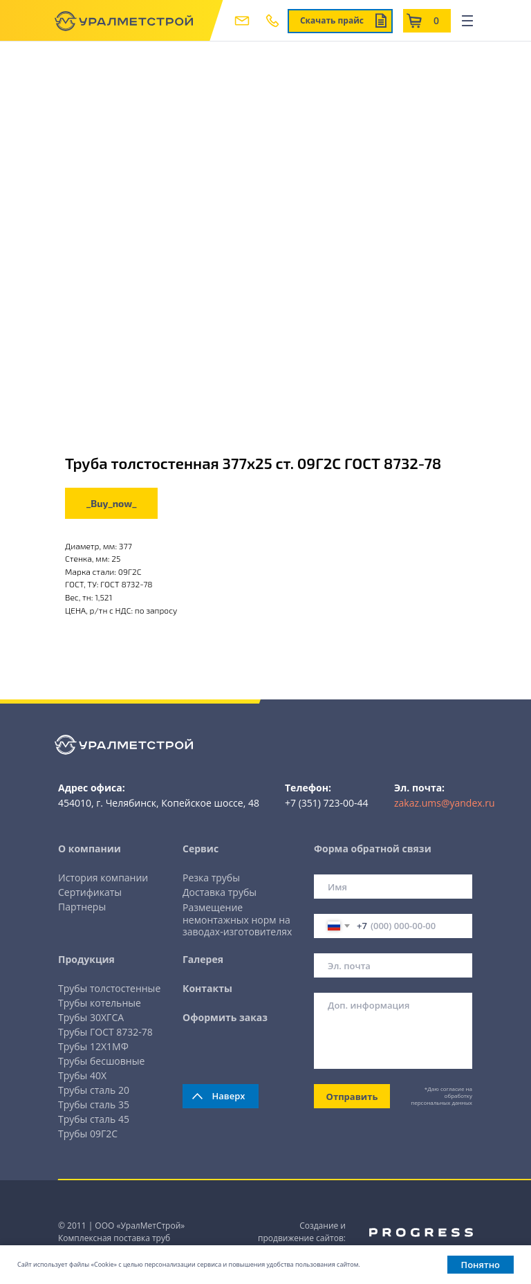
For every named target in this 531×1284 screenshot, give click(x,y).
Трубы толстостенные (109, 988)
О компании (89, 848)
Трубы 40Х (82, 1075)
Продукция (86, 959)
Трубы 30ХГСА (91, 1017)
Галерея (203, 959)
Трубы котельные (99, 1002)
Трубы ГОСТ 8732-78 (105, 1031)
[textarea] (393, 1031)
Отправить (352, 1096)
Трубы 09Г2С (88, 1133)
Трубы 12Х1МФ (93, 1046)
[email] (393, 965)
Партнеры (82, 906)
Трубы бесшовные (101, 1060)
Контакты (207, 988)
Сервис (200, 848)
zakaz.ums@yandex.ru (444, 802)
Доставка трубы (220, 892)
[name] (393, 886)
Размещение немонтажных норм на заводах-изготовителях (237, 919)
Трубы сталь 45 (93, 1119)
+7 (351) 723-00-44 (327, 802)
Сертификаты (90, 892)
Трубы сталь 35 (93, 1104)
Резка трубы (211, 877)
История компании (103, 877)
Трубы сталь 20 (93, 1090)
